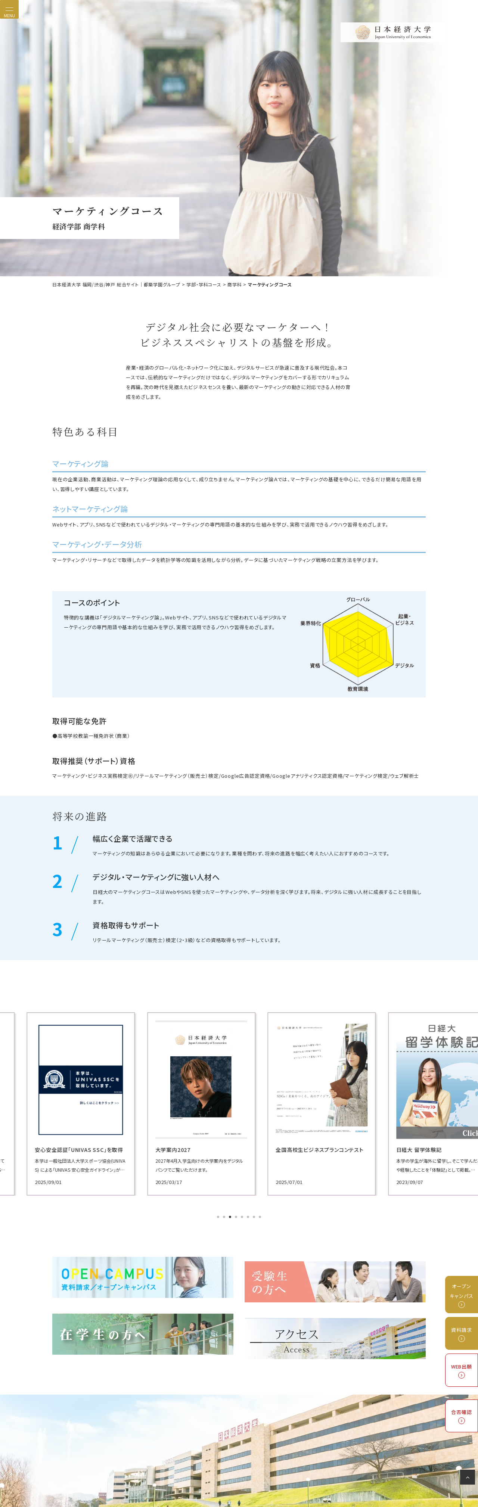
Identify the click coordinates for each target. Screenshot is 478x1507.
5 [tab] (243, 1216)
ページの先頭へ (469, 1479)
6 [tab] (249, 1216)
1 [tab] (219, 1216)
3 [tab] (231, 1216)
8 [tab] (261, 1216)
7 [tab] (255, 1216)
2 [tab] (225, 1216)
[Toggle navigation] (9, 9)
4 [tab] (237, 1216)
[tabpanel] (112, 1103)
